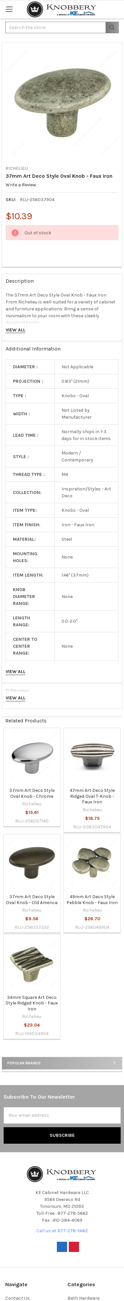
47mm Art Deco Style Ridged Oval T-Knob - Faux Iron (92, 796)
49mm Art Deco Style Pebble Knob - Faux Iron (92, 899)
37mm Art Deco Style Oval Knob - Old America (32, 899)
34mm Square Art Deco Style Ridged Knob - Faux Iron (32, 1003)
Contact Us (17, 1298)
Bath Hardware (83, 1298)
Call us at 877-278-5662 (62, 1231)
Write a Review (21, 185)
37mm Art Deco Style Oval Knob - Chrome (32, 793)
